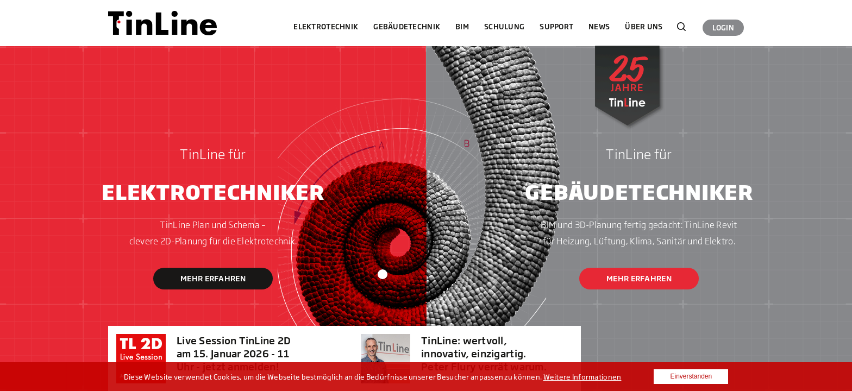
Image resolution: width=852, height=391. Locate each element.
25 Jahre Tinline (624, 89)
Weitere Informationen (582, 377)
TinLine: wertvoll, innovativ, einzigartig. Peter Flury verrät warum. (484, 354)
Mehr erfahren (213, 278)
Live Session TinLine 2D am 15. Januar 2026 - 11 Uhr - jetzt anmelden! (234, 354)
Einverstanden (691, 376)
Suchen (681, 26)
